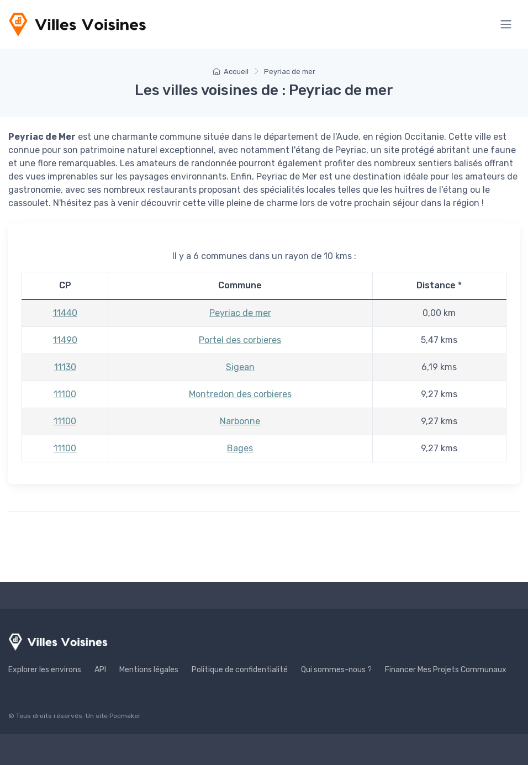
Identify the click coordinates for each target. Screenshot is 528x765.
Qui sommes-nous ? (336, 669)
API (100, 669)
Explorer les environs (44, 669)
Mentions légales (148, 669)
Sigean (240, 367)
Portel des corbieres (240, 340)
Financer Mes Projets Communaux (445, 669)
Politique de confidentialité (240, 669)
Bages (240, 448)
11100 (65, 394)
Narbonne (240, 421)
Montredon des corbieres (240, 394)
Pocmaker (125, 716)
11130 (65, 367)
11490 (65, 340)
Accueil (231, 71)
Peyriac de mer (240, 313)
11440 (65, 313)
